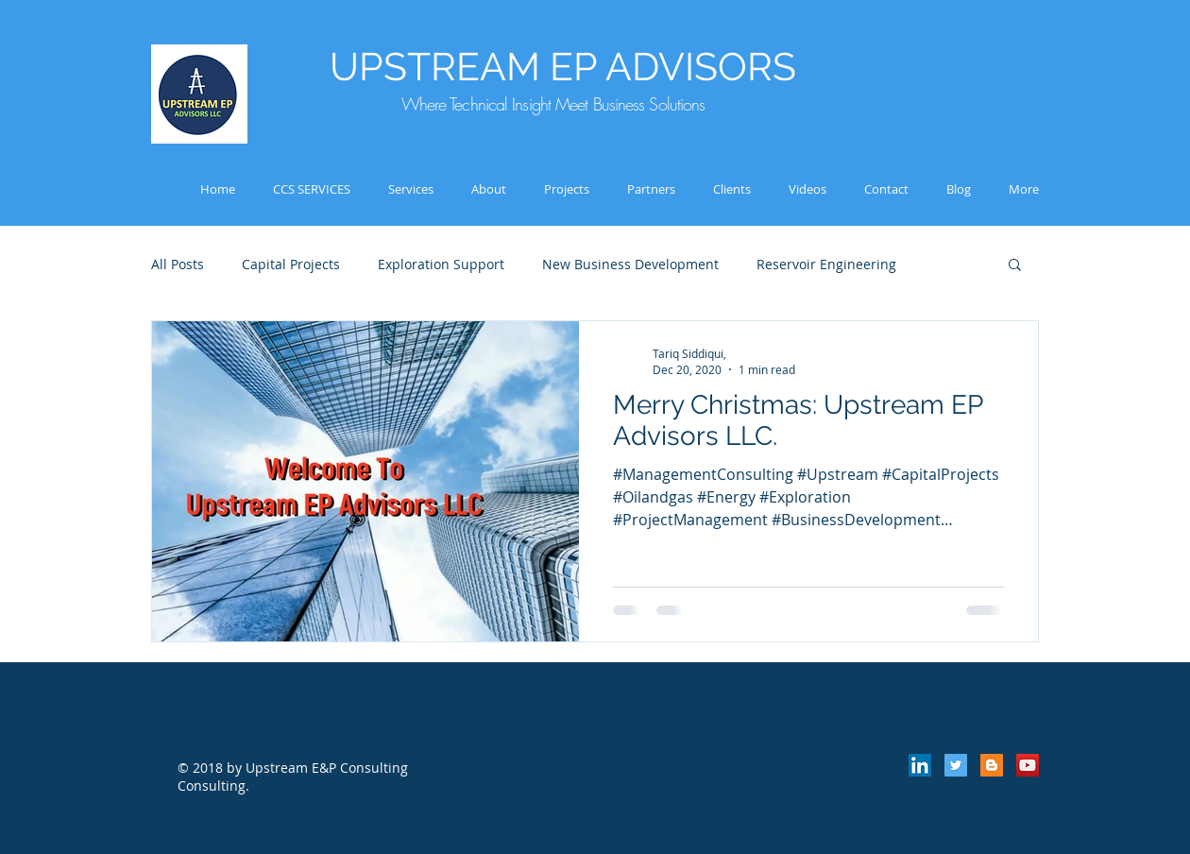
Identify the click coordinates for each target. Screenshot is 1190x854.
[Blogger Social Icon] (991, 765)
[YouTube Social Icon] (1027, 765)
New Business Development (630, 264)
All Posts (177, 264)
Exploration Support (441, 264)
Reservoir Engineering (826, 264)
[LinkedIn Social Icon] (920, 765)
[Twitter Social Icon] (955, 765)
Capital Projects (291, 264)
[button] (1015, 266)
